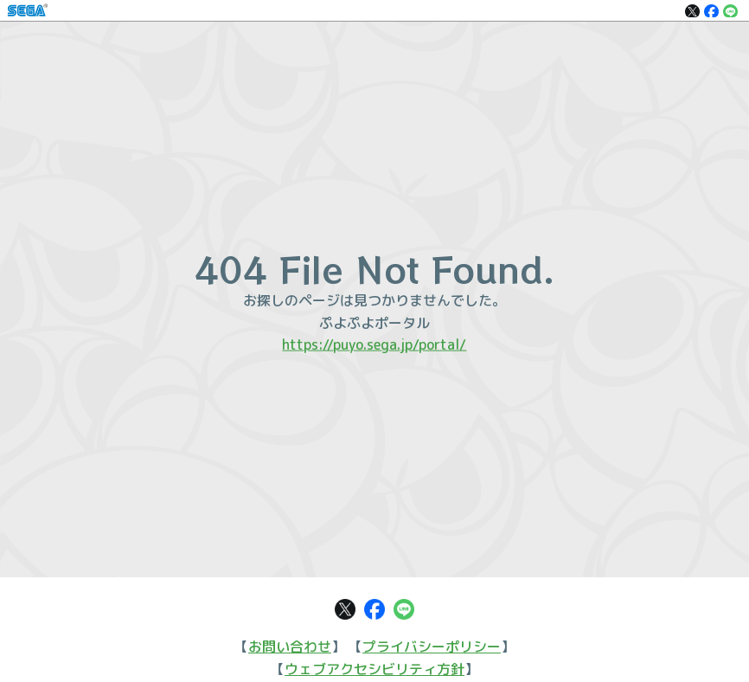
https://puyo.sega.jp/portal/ (374, 344)
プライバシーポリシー (431, 646)
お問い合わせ (289, 646)
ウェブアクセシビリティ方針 (374, 669)
